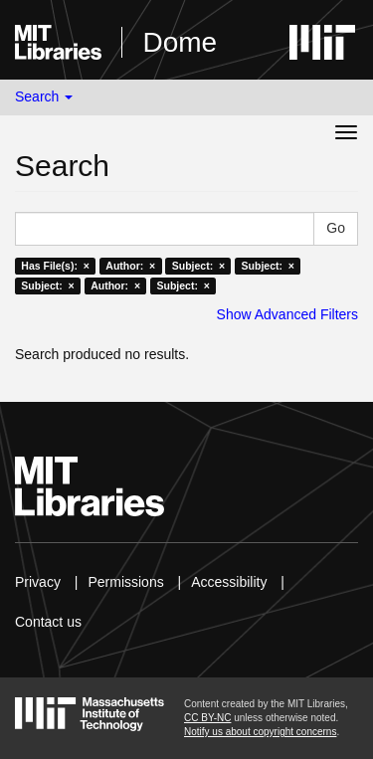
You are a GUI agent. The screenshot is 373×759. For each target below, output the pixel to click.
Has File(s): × (55, 266)
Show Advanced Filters (287, 314)
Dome (179, 42)
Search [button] (44, 96)
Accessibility (229, 582)
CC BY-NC (207, 717)
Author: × (130, 266)
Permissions (125, 582)
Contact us (48, 622)
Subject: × (198, 266)
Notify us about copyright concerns (260, 731)
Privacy (38, 582)
